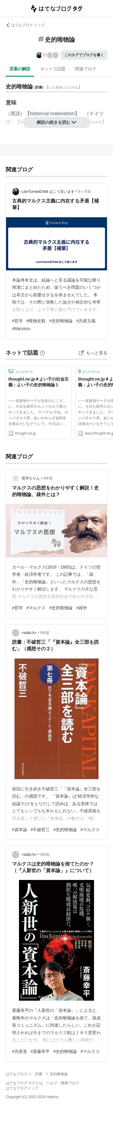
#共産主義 (86, 320)
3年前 (48, 478)
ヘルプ (51, 1083)
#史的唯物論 (61, 320)
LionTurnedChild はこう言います (48, 192)
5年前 (44, 633)
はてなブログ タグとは (24, 1083)
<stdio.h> (29, 633)
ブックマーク (20, 371)
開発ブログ (70, 1083)
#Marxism (21, 328)
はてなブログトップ (22, 1088)
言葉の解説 (19, 68)
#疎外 (81, 607)
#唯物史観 (36, 320)
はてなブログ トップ (25, 25)
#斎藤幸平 (40, 1051)
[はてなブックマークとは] (42, 353)
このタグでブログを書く (84, 55)
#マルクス (36, 607)
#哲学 (17, 320)
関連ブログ (85, 68)
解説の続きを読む (57, 122)
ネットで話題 (52, 68)
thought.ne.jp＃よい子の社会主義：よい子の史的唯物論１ (38, 382)
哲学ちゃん (31, 478)
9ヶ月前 (84, 192)
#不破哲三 (40, 829)
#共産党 (19, 1051)
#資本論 (19, 829)
